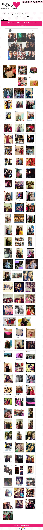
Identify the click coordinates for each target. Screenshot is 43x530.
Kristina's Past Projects (21, 25)
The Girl (4, 14)
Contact (28, 16)
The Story (10, 14)
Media (22, 16)
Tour (34, 14)
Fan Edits (34, 22)
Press (39, 14)
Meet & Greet (26, 22)
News (29, 14)
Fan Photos (19, 22)
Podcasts (16, 16)
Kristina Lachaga (10, 22)
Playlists (24, 14)
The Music (17, 14)
